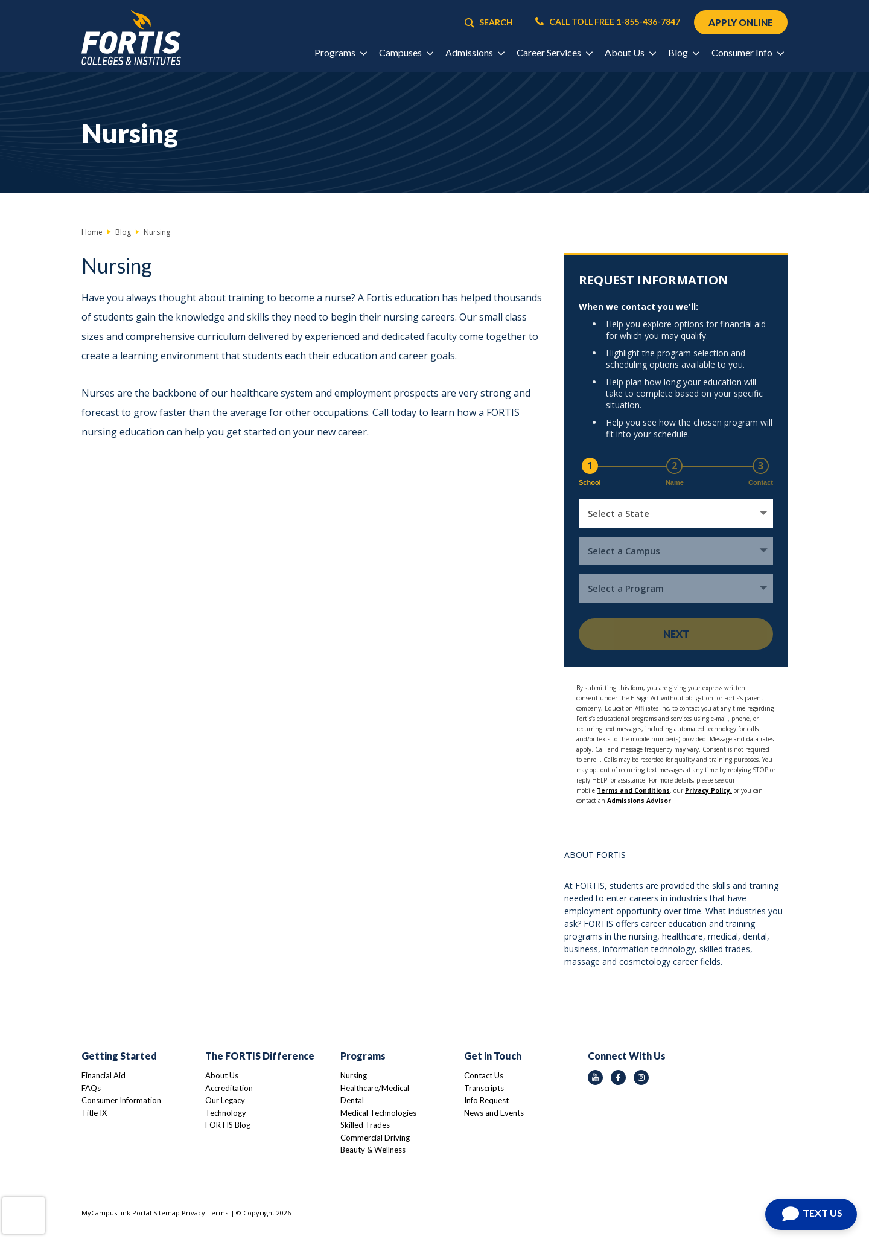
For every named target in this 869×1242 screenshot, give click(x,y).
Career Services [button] (554, 52)
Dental (352, 1100)
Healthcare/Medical (374, 1088)
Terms (217, 1212)
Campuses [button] (406, 52)
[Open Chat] (811, 1214)
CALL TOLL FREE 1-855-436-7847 (607, 22)
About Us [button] (630, 52)
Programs (363, 1055)
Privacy (193, 1212)
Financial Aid (103, 1075)
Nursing (353, 1075)
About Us (221, 1075)
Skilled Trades (365, 1125)
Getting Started (119, 1055)
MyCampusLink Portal (116, 1212)
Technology (225, 1113)
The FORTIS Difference (259, 1055)
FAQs (91, 1088)
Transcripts (484, 1088)
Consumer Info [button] (747, 52)
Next (676, 633)
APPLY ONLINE (740, 22)
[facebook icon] (618, 1077)
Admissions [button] (474, 52)
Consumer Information (121, 1100)
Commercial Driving (375, 1137)
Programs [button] (340, 52)
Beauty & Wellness (373, 1149)
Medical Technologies (378, 1113)
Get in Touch (492, 1055)
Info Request (486, 1100)
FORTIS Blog (227, 1125)
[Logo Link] (131, 38)
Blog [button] (683, 52)
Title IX (94, 1113)
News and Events (494, 1113)
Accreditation (229, 1088)
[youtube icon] (595, 1077)
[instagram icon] (641, 1077)
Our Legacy (225, 1100)
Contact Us (483, 1075)
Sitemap (166, 1212)
